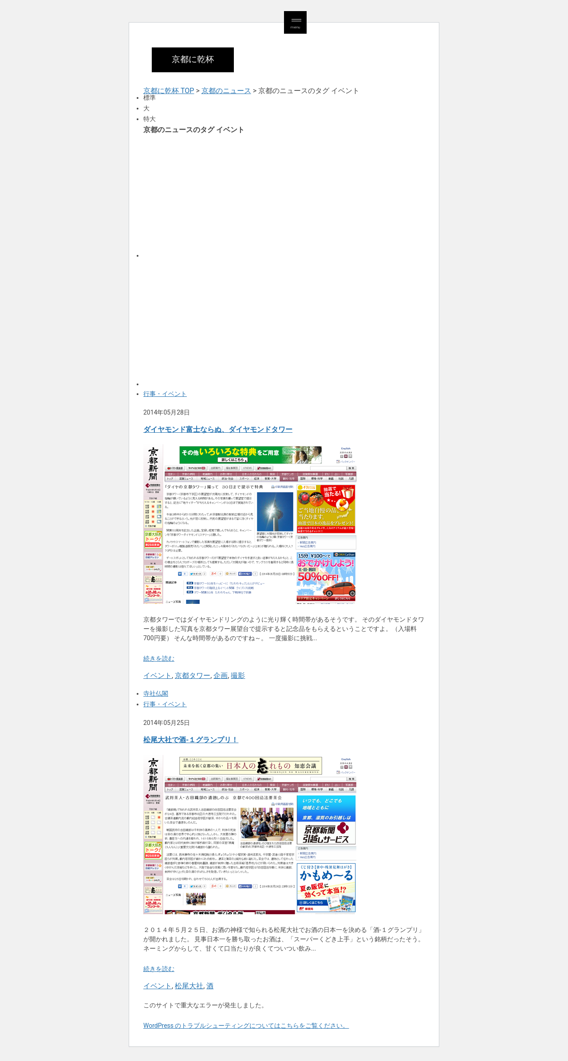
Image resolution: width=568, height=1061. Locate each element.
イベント (157, 675)
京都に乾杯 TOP (168, 90)
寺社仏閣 (155, 693)
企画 (220, 675)
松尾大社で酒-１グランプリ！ (190, 740)
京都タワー (192, 675)
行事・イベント (165, 393)
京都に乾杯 (193, 59)
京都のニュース (226, 90)
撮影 (238, 675)
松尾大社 (189, 986)
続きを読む (158, 658)
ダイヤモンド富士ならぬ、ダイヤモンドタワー (217, 429)
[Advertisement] (284, 195)
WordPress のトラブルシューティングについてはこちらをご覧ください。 (246, 1025)
